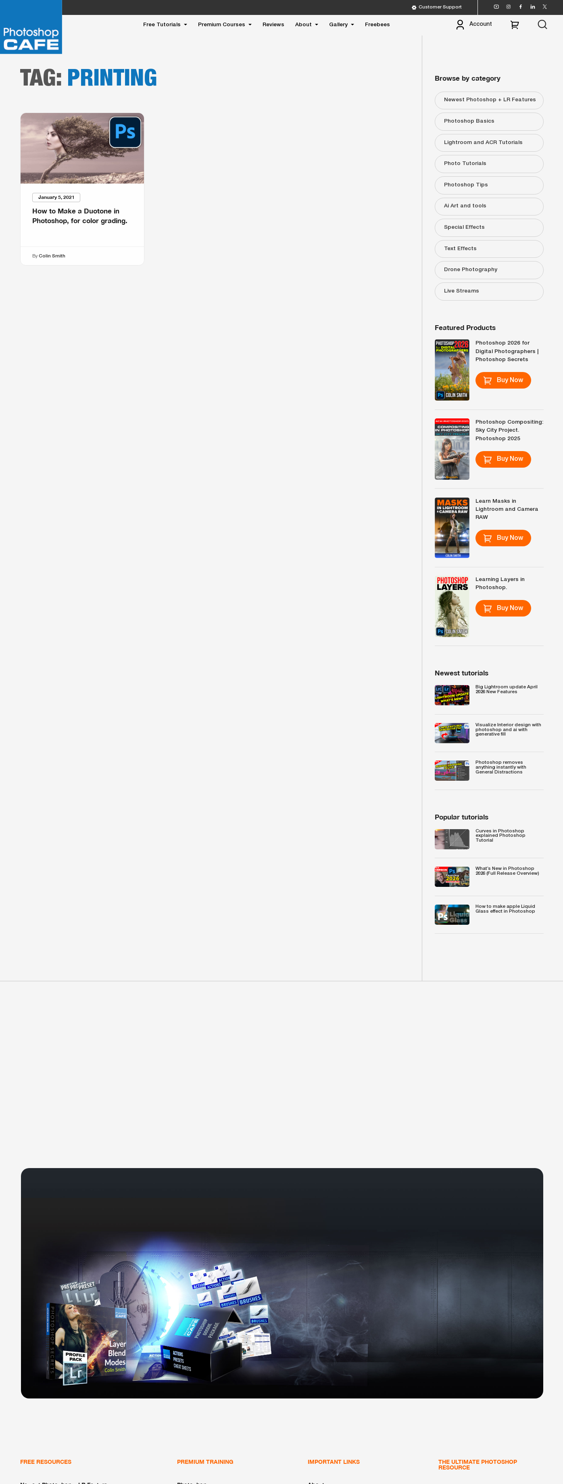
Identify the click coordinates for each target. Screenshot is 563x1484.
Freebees (377, 24)
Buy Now (503, 380)
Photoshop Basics (469, 121)
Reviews (273, 24)
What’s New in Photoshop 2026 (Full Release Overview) (507, 871)
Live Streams (461, 291)
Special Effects (464, 227)
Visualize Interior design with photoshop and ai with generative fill (508, 729)
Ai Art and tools (465, 206)
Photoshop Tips (466, 185)
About (303, 24)
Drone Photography (470, 269)
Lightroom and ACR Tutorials (483, 142)
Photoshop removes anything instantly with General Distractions (500, 767)
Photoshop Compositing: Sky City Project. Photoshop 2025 (509, 430)
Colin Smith (52, 256)
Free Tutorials (162, 24)
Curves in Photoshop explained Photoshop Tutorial (500, 835)
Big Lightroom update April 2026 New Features (506, 689)
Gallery (338, 24)
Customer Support (436, 7)
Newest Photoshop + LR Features (490, 99)
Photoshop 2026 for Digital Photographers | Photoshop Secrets (506, 351)
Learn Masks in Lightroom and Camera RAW (506, 509)
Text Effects (460, 248)
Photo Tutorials (465, 163)
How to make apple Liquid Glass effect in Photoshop (505, 909)
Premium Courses (221, 24)
